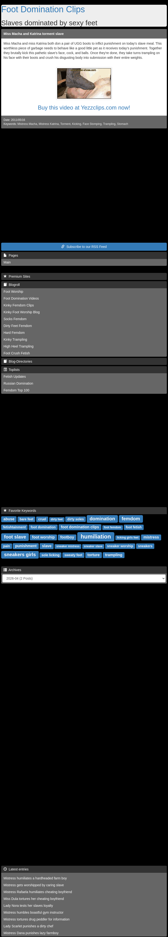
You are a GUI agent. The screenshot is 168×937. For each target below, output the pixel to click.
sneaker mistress (68, 546)
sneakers (145, 546)
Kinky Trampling (15, 339)
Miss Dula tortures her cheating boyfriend (34, 899)
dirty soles (75, 519)
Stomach (122, 124)
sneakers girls (20, 554)
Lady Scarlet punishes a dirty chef (28, 926)
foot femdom (112, 527)
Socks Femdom (15, 319)
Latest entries (16, 869)
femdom (131, 518)
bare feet (26, 519)
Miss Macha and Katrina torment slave (34, 34)
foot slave (15, 536)
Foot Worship (13, 291)
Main (7, 262)
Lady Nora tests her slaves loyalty (28, 905)
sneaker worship (120, 546)
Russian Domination (18, 383)
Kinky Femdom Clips (19, 305)
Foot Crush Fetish (17, 353)
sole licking (51, 555)
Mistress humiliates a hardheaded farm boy (35, 878)
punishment (26, 546)
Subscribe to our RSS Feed (84, 247)
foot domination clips (80, 527)
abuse (9, 519)
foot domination (43, 527)
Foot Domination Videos (21, 298)
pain (6, 546)
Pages (11, 255)
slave (47, 546)
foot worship (43, 537)
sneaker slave (93, 546)
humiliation (96, 536)
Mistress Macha (27, 124)
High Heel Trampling (19, 346)
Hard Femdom (14, 333)
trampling (113, 555)
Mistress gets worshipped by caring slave (34, 885)
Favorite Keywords (20, 511)
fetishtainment (14, 527)
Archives (12, 570)
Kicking (76, 124)
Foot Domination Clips (43, 9)
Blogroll (12, 285)
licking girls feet (127, 537)
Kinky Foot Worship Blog (22, 312)
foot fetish (134, 527)
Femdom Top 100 (16, 390)
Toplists (12, 370)
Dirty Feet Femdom (18, 326)
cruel (42, 519)
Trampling (109, 124)
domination (102, 518)
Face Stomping (92, 124)
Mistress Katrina (49, 124)
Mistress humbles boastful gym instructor (34, 912)
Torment (65, 124)
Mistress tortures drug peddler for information (36, 919)
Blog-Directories (18, 361)
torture (93, 555)
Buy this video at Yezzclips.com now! (84, 107)
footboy (67, 537)
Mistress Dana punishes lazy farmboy (31, 933)
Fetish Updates (15, 376)
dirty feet (57, 519)
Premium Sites (17, 276)
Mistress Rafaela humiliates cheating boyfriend (38, 892)
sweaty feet (73, 555)
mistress (151, 537)
